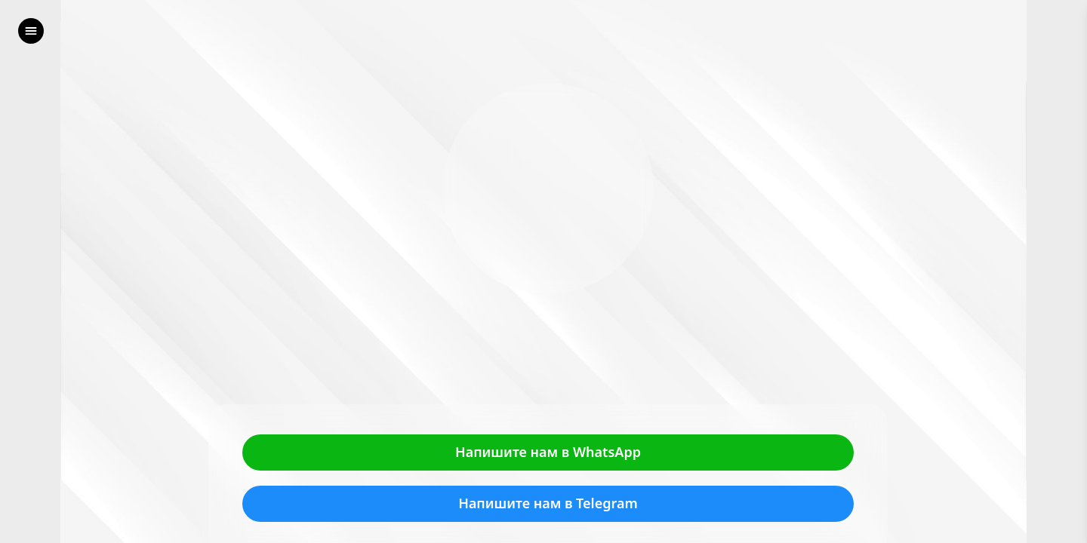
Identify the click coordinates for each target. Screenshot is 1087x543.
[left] (31, 31)
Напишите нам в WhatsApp (548, 452)
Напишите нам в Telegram (548, 503)
